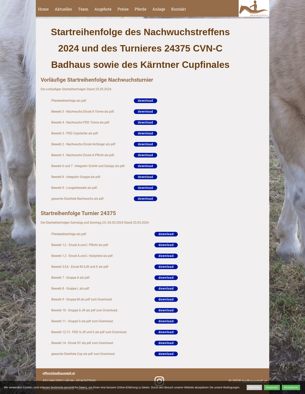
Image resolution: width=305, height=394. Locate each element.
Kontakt (178, 8)
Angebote (102, 8)
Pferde (140, 8)
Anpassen (272, 387)
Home (43, 8)
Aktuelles (63, 8)
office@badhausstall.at (59, 373)
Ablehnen (254, 387)
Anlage (158, 8)
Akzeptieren (291, 387)
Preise (123, 8)
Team (83, 8)
